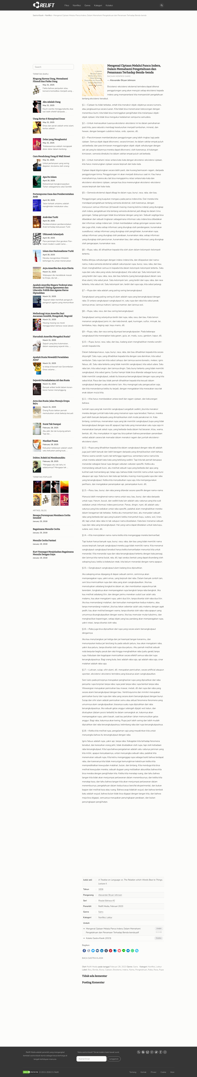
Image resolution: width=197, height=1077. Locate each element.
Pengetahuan (141, 969)
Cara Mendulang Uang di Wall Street (51, 156)
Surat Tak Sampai (52, 424)
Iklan (172, 1072)
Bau (90, 969)
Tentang (132, 1072)
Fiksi (67, 5)
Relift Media (92, 966)
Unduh (158, 928)
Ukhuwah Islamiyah (53, 234)
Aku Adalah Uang (51, 102)
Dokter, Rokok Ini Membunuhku (49, 457)
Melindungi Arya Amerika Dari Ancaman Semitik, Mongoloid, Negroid (52, 314)
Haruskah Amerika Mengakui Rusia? (51, 336)
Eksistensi (117, 969)
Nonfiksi (77, 5)
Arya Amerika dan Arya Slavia (58, 268)
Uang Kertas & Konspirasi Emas (49, 118)
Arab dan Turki (50, 217)
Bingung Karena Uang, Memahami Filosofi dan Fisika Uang (50, 80)
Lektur (109, 917)
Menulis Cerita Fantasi (44, 540)
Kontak (143, 1072)
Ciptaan (108, 969)
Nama (131, 969)
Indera (125, 969)
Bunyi (101, 969)
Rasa (156, 969)
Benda (95, 969)
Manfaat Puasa (50, 441)
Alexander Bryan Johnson (122, 80)
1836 (100, 889)
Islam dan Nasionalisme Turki (58, 251)
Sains (100, 911)
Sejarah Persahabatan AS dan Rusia (51, 380)
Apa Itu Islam (50, 177)
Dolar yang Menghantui (55, 139)
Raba (150, 969)
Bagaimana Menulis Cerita (46, 529)
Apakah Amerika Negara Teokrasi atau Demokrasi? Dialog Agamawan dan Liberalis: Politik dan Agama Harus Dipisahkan (52, 289)
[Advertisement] (98, 40)
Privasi (153, 1072)
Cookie (163, 1072)
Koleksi (109, 5)
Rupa (161, 969)
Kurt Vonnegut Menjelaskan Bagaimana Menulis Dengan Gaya (53, 553)
